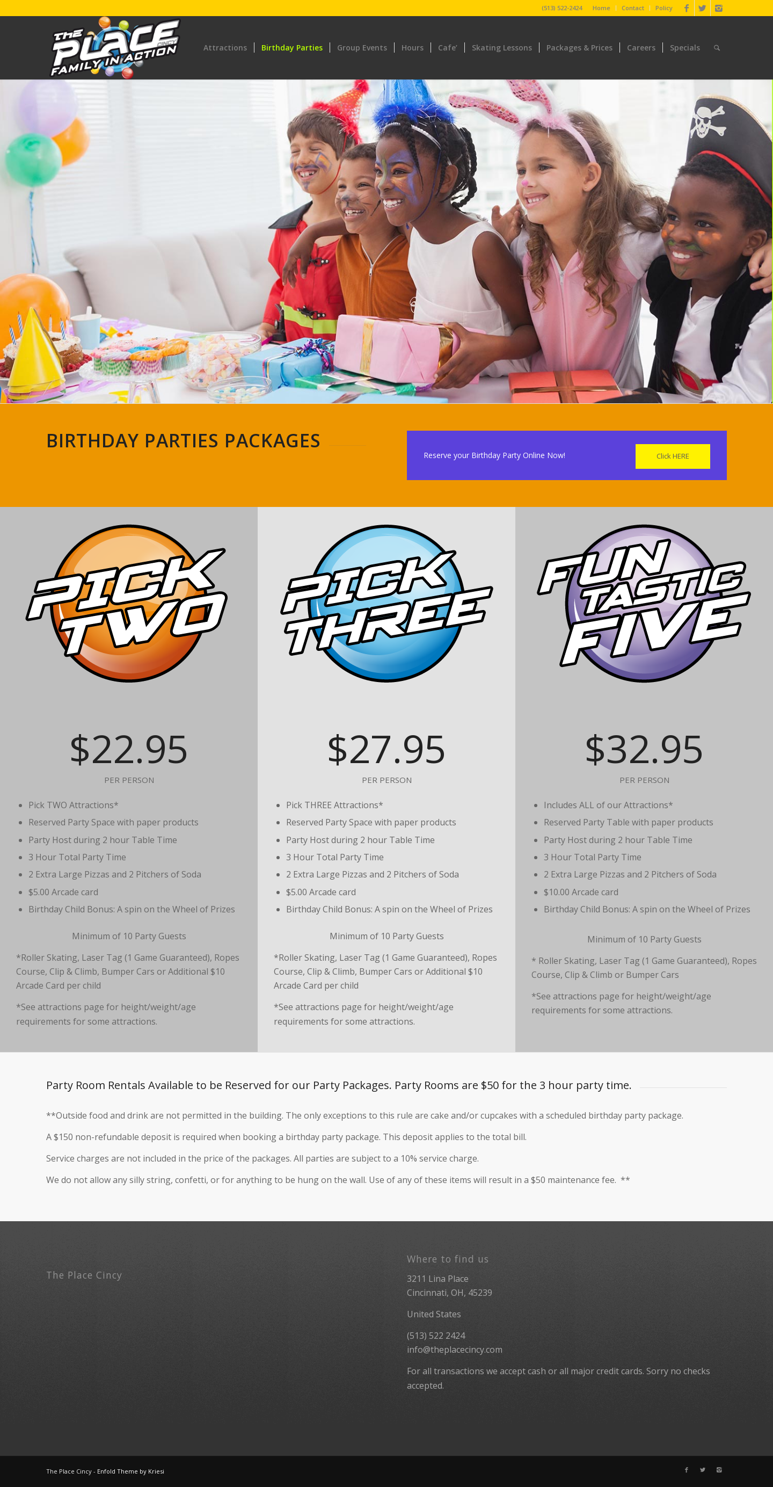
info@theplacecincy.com (454, 1349)
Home (601, 8)
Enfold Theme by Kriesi (130, 1471)
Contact (633, 8)
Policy (664, 8)
